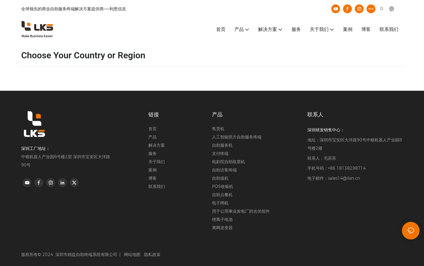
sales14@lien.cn (344, 178)
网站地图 (132, 254)
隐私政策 (152, 254)
